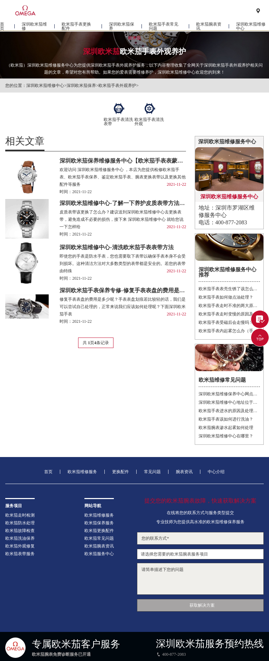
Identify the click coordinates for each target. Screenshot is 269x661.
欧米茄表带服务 (20, 554)
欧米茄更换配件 (99, 531)
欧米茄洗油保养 (20, 538)
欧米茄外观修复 (20, 546)
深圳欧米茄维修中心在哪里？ (226, 436)
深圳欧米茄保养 (121, 26)
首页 (2, 26)
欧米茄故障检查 (20, 531)
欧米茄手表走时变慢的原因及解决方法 (229, 314)
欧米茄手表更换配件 (76, 26)
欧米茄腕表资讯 (208, 26)
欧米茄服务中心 (99, 554)
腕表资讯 (184, 472)
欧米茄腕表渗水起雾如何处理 (226, 427)
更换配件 (120, 472)
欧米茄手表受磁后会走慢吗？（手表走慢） (229, 322)
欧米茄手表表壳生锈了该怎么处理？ (229, 288)
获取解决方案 (202, 605)
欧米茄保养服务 (99, 523)
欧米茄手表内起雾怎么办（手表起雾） (229, 330)
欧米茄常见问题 (99, 538)
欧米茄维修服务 (82, 472)
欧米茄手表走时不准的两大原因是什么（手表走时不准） (229, 305)
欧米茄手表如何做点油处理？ (226, 297)
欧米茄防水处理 (20, 523)
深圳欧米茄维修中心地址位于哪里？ (229, 402)
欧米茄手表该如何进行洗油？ (226, 419)
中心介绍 (216, 472)
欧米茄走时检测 (20, 515)
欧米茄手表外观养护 (117, 85)
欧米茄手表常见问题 (163, 26)
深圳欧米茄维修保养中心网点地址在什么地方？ (229, 393)
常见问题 (152, 472)
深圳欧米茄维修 (34, 26)
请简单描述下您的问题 (200, 579)
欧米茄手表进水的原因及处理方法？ (229, 410)
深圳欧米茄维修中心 (250, 26)
